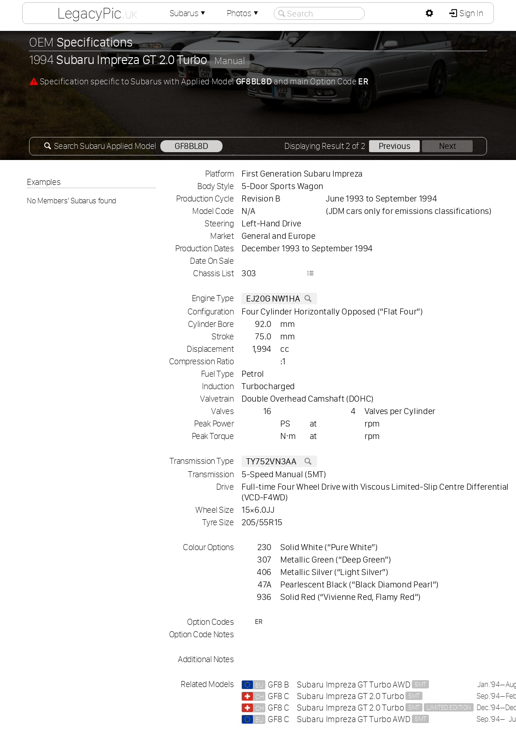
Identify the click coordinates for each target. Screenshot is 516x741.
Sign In (470, 13)
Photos (243, 13)
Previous (394, 146)
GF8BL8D (191, 146)
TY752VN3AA (279, 461)
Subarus (188, 13)
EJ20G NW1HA (279, 298)
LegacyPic (97, 13)
